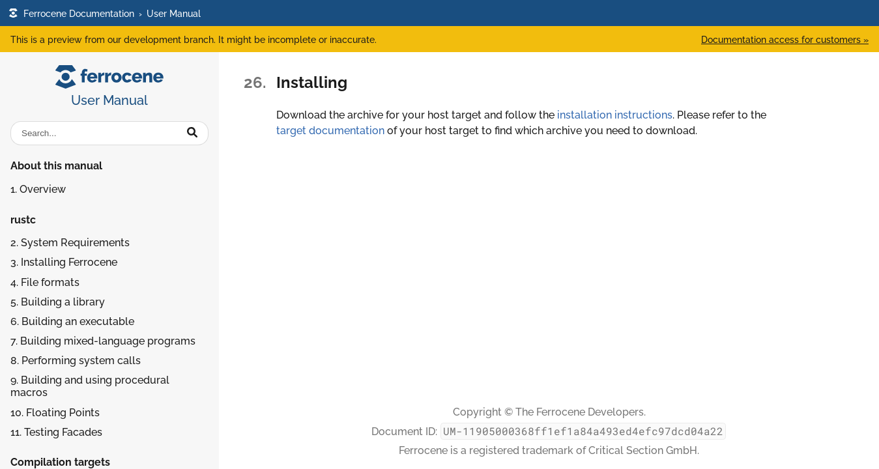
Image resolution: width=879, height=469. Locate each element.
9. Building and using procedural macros (89, 386)
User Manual (174, 13)
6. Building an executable (72, 321)
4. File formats (44, 282)
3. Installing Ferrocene (63, 262)
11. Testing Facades (56, 432)
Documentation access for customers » (785, 39)
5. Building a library (57, 302)
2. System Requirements (70, 242)
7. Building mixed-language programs (102, 341)
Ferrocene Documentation (71, 13)
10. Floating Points (55, 412)
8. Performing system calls (75, 360)
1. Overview (38, 189)
